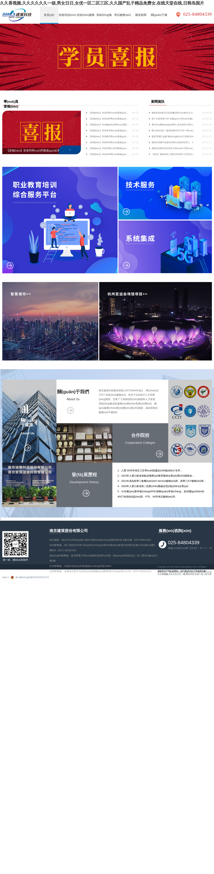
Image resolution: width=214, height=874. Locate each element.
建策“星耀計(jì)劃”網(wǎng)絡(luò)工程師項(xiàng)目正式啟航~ (174, 136)
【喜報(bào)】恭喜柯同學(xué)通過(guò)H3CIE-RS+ (109, 142)
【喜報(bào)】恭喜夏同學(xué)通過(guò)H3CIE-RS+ (109, 136)
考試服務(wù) (122, 14)
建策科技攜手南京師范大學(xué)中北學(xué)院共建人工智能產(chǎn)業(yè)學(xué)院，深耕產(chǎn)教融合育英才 (174, 148)
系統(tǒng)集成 (104, 18)
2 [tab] (107, 84)
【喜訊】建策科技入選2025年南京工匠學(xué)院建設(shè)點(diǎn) (174, 154)
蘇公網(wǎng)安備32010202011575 (32, 577)
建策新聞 (140, 14)
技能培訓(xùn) (67, 14)
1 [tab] (102, 84)
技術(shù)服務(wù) (86, 18)
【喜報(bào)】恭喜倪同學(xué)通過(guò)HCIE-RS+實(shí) (109, 118)
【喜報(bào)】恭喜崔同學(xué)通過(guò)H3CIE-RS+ (109, 154)
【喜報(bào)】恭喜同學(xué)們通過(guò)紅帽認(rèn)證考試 (109, 148)
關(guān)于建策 (159, 18)
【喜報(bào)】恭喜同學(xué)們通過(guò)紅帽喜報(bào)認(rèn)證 (109, 113)
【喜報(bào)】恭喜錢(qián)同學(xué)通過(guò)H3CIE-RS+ (109, 124)
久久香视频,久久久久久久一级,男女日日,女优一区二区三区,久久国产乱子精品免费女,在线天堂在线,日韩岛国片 (102, 3)
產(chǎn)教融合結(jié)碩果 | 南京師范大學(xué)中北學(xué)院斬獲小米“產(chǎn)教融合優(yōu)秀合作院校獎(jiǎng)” (174, 124)
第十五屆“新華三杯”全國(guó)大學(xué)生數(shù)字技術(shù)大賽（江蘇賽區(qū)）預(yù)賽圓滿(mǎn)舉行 (174, 118)
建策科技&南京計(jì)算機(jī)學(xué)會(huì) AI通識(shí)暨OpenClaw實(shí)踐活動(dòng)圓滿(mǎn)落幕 (174, 113)
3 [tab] (112, 84)
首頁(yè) (49, 14)
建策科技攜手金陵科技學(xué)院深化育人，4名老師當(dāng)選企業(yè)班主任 (174, 142)
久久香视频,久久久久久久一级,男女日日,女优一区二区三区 (185, 574)
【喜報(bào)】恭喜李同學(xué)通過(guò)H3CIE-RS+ (109, 130)
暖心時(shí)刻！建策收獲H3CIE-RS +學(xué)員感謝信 (174, 130)
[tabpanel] (107, 57)
